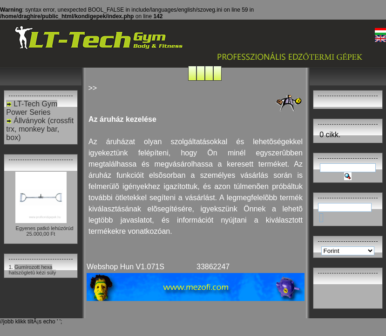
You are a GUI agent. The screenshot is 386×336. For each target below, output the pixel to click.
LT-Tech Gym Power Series (31, 108)
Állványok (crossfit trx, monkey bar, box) (40, 129)
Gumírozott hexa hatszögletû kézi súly (32, 269)
